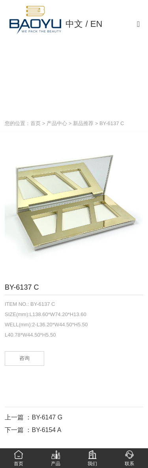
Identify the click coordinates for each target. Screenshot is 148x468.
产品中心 (57, 123)
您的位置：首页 (23, 123)
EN (96, 24)
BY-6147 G (47, 417)
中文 (74, 24)
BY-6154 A (46, 430)
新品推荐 (83, 123)
